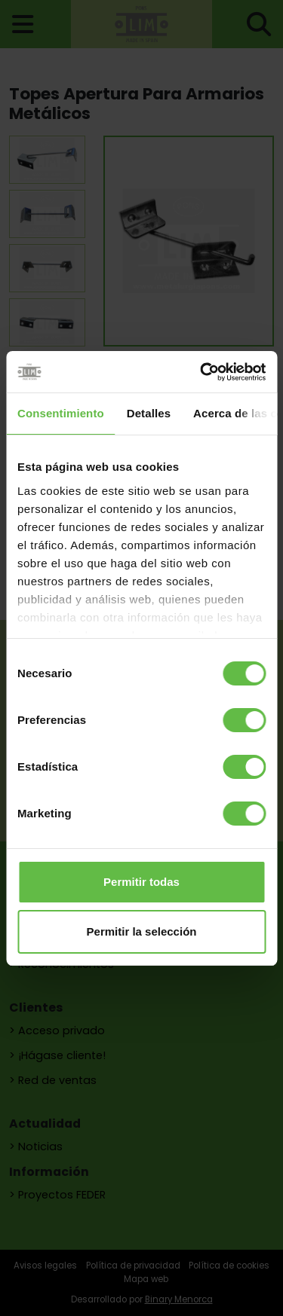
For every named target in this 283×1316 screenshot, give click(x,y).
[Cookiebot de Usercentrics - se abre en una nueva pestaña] (201, 372)
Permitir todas (141, 881)
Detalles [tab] (149, 413)
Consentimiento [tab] (60, 413)
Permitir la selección (142, 931)
